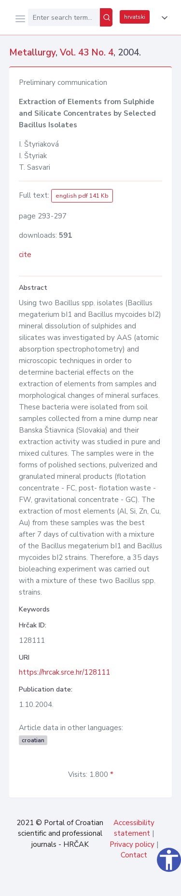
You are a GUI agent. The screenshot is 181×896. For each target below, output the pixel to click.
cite (25, 254)
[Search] (106, 17)
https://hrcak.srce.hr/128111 (64, 672)
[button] (162, 17)
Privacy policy (132, 844)
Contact (134, 855)
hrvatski (134, 17)
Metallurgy (32, 52)
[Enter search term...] (64, 17)
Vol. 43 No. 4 (86, 52)
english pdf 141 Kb (82, 196)
